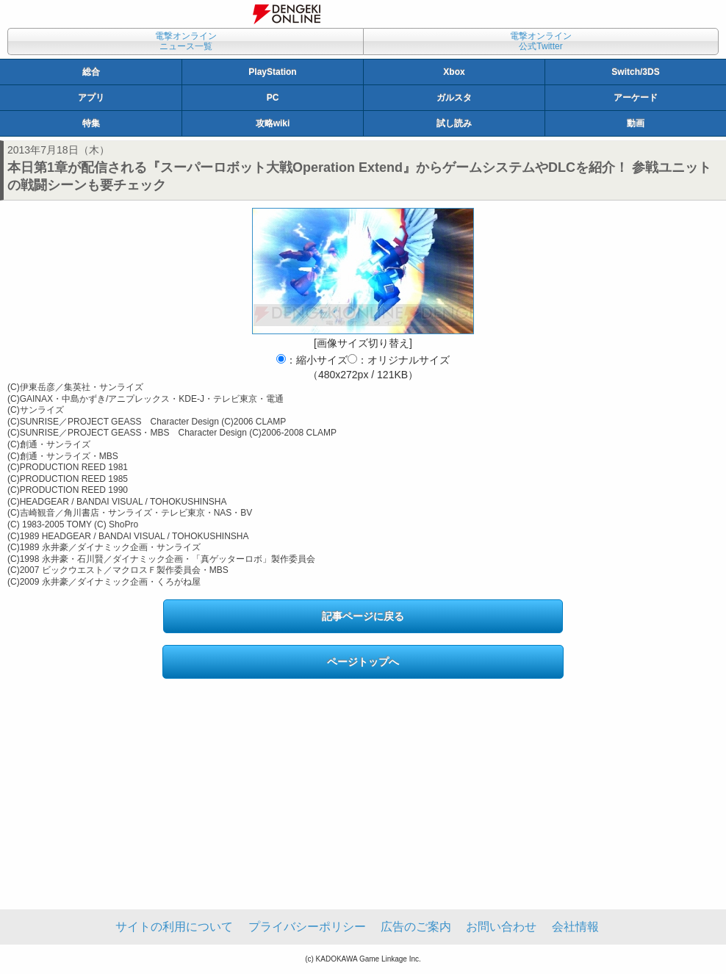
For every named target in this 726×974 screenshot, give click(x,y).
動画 (635, 123)
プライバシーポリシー (307, 926)
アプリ (91, 98)
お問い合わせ (501, 926)
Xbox (453, 72)
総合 (91, 72)
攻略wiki (273, 123)
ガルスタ (454, 98)
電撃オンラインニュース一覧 (186, 41)
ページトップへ (363, 662)
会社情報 (575, 926)
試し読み (454, 123)
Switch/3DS (635, 72)
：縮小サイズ (312, 360)
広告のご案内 (416, 926)
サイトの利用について (174, 926)
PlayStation (272, 72)
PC (273, 98)
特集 (91, 123)
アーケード (636, 98)
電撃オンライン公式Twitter (541, 41)
